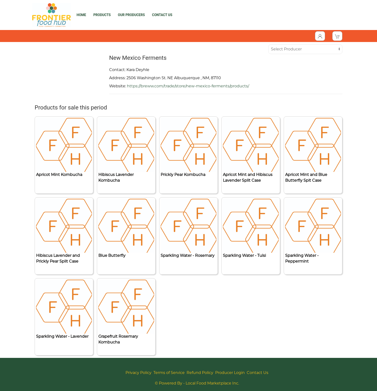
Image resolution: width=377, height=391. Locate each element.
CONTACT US (162, 15)
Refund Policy (200, 372)
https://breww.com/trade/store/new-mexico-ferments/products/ (188, 86)
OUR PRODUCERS (131, 15)
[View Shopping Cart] (337, 36)
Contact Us (257, 372)
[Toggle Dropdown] (320, 36)
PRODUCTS (102, 15)
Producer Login (230, 372)
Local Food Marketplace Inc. (212, 383)
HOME (81, 15)
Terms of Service (169, 372)
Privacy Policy (138, 372)
